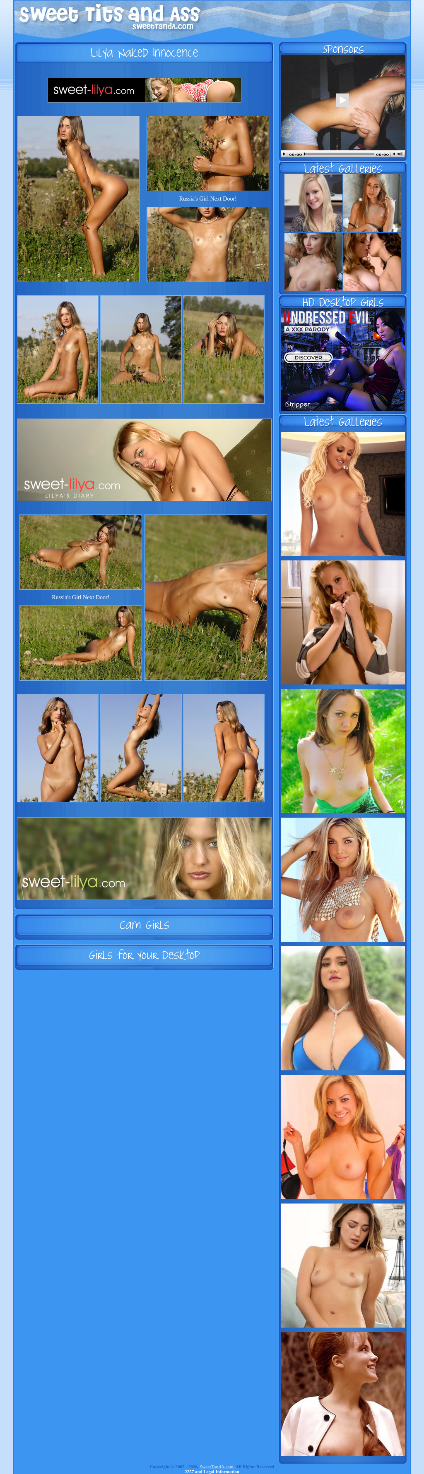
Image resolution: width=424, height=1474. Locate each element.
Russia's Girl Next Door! (208, 199)
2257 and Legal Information (212, 1471)
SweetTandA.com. (217, 1466)
